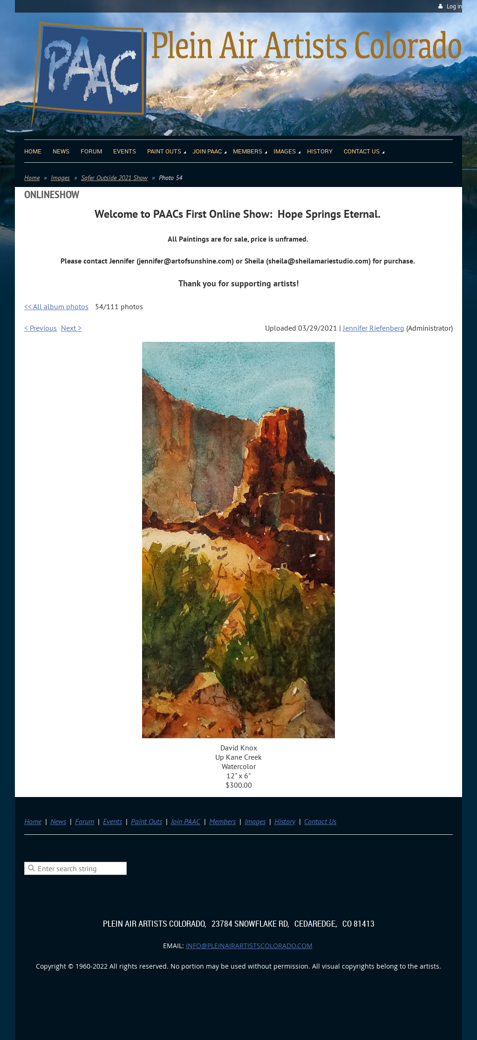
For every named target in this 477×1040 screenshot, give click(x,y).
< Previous (40, 328)
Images (60, 177)
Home (32, 177)
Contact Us (320, 821)
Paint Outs (146, 821)
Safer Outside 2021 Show (114, 177)
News (58, 821)
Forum (84, 821)
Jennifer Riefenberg (373, 328)
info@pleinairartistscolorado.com (249, 945)
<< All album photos (56, 306)
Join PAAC (185, 821)
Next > (71, 328)
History (284, 821)
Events (112, 821)
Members (222, 821)
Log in (454, 6)
